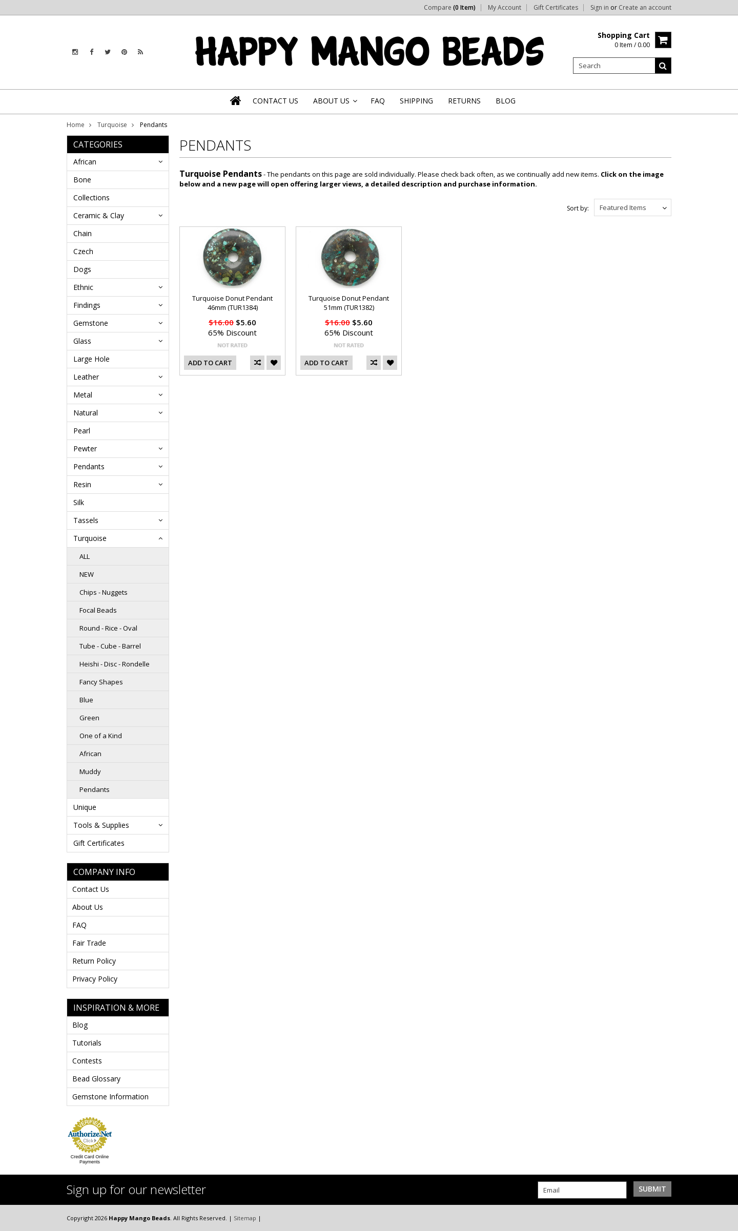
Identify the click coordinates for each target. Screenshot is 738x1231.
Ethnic (83, 287)
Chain (82, 233)
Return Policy (94, 961)
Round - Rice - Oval (108, 628)
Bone (82, 179)
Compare (450, 7)
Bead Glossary (96, 1078)
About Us (87, 907)
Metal (82, 395)
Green (89, 717)
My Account (504, 7)
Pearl (81, 430)
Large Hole (91, 359)
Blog (80, 1025)
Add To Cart (210, 362)
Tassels (85, 520)
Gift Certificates (556, 7)
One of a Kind (100, 735)
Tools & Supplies (101, 825)
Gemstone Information (110, 1096)
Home (76, 124)
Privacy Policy (94, 979)
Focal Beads (98, 610)
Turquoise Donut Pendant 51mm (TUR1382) (349, 303)
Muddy (90, 771)
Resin (82, 484)
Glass (82, 341)
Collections (91, 197)
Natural (85, 413)
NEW (86, 574)
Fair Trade (89, 943)
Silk (78, 502)
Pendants (89, 466)
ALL (84, 556)
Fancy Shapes (101, 681)
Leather (86, 377)
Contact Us (90, 889)
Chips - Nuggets (103, 592)
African (84, 161)
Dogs (82, 269)
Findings (86, 305)
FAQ (79, 925)
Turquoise (112, 124)
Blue (86, 699)
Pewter (85, 448)
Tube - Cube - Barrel (110, 646)
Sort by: (578, 208)
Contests (87, 1061)
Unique (84, 807)
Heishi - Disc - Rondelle (114, 664)
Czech (83, 251)
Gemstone (90, 323)
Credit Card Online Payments (90, 1159)
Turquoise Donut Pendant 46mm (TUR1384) (232, 303)
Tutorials (86, 1043)
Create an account (645, 7)
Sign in (599, 7)
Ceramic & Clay (98, 215)
